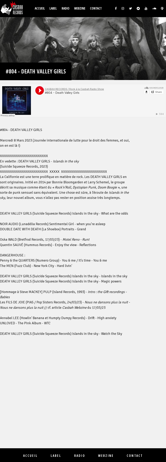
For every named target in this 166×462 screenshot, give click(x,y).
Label (53, 8)
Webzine (79, 8)
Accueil (40, 8)
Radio (65, 8)
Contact (96, 8)
